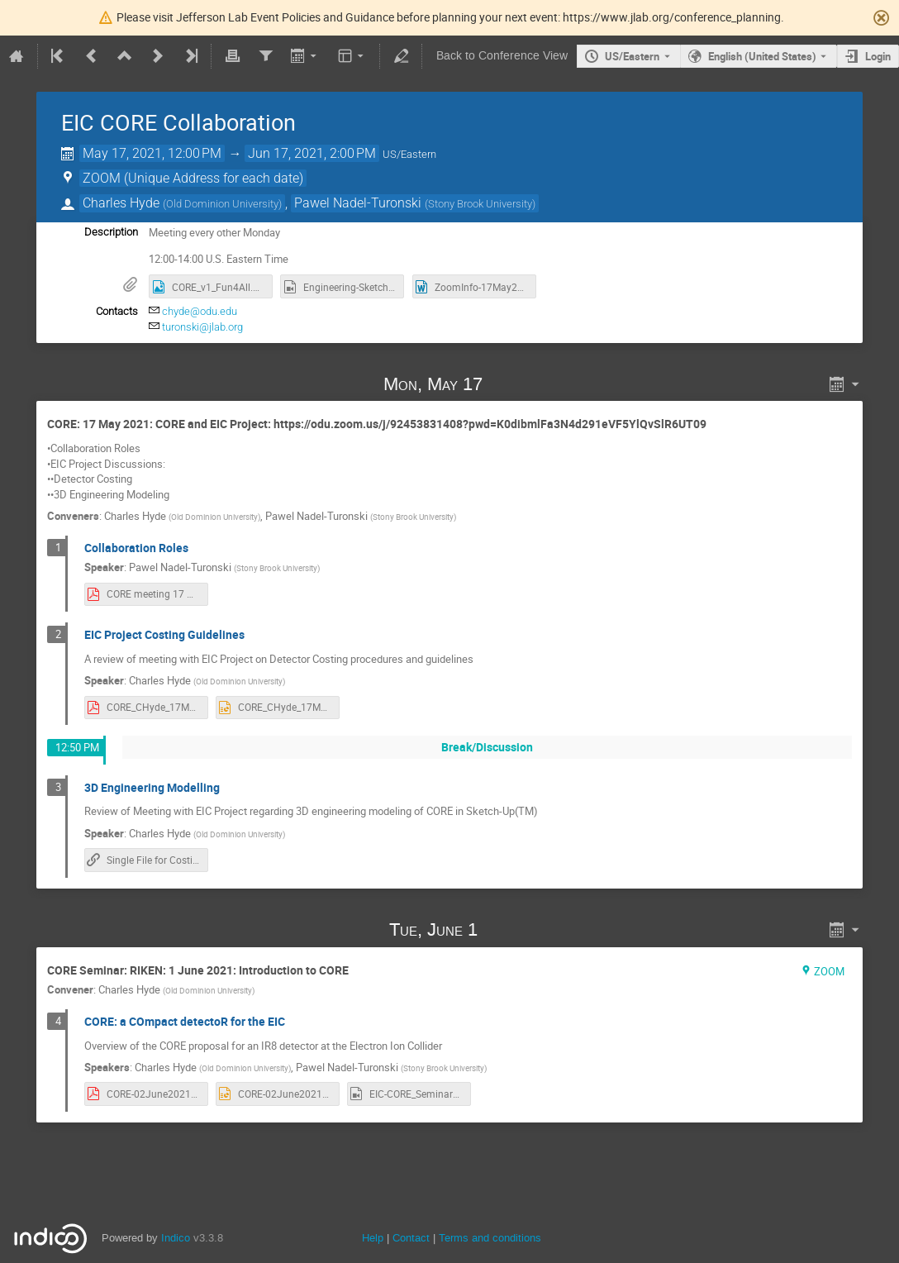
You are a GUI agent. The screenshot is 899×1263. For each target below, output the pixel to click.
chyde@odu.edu (199, 311)
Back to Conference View (502, 56)
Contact (411, 1238)
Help (372, 1238)
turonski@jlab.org (202, 327)
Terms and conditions (490, 1238)
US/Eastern (632, 56)
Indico (175, 1238)
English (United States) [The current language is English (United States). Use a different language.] (762, 56)
